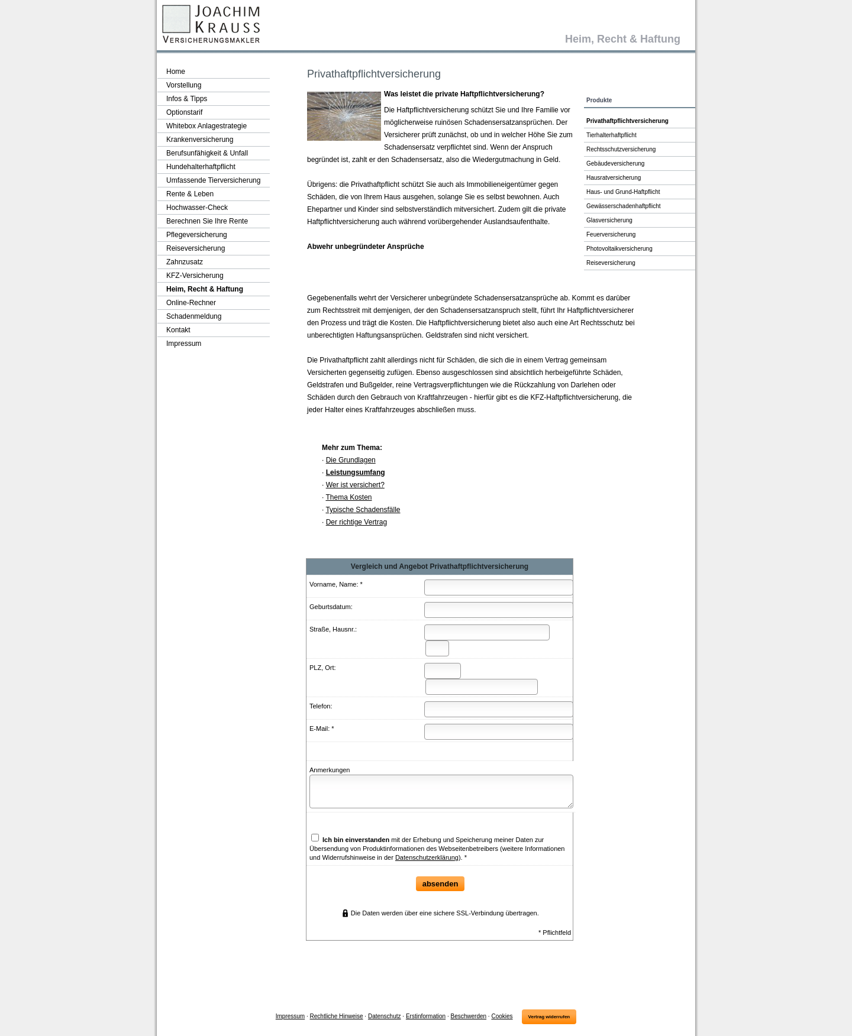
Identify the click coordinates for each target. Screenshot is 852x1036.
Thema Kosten (348, 497)
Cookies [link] (501, 1016)
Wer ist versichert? (355, 485)
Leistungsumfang (355, 472)
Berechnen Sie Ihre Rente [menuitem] (207, 221)
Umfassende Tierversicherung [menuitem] (213, 180)
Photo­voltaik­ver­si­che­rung (619, 248)
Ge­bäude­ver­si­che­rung (615, 163)
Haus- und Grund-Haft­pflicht (623, 192)
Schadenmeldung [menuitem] (193, 316)
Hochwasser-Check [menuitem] (197, 207)
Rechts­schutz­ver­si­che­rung (621, 149)
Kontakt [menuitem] (178, 330)
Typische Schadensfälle (362, 510)
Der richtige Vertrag (356, 522)
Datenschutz (384, 1016)
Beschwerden (468, 1016)
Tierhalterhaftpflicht (611, 135)
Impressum (290, 1016)
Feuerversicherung (610, 234)
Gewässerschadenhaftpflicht (623, 206)
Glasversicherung (609, 220)
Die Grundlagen (351, 460)
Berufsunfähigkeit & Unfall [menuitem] (207, 153)
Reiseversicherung (610, 263)
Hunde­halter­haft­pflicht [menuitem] (200, 167)
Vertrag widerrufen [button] (549, 1016)
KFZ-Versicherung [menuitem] (195, 275)
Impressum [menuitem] (183, 343)
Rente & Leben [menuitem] (190, 194)
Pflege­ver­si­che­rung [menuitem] (196, 235)
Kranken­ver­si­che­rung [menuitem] (199, 139)
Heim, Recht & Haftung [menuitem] (204, 289)
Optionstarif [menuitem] (184, 112)
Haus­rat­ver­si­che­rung (613, 177)
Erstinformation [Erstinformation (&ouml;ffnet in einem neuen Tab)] (426, 1016)
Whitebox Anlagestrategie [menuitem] (206, 126)
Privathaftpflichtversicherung (627, 121)
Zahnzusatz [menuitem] (184, 262)
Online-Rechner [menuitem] (191, 303)
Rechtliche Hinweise (336, 1016)
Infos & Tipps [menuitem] (186, 99)
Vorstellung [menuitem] (183, 85)
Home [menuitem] (175, 71)
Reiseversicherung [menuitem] (195, 248)
